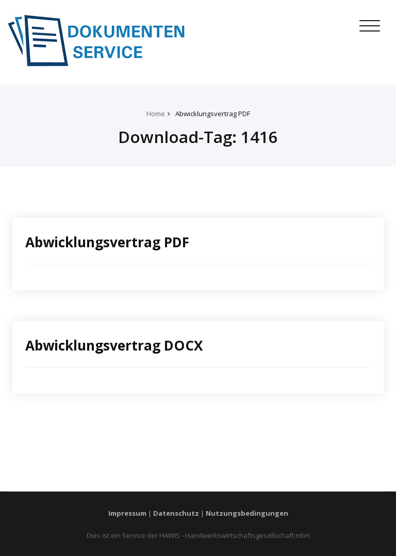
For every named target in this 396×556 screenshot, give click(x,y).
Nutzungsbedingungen (247, 513)
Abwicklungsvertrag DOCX (114, 345)
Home (155, 113)
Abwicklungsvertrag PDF (212, 113)
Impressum (127, 513)
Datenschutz (176, 513)
